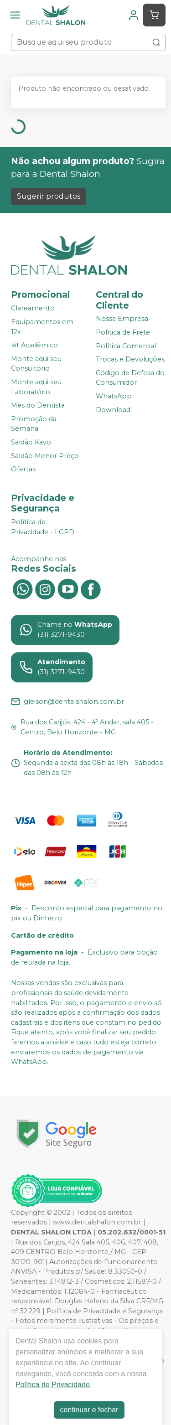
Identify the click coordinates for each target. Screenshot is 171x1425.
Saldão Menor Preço (45, 456)
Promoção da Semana (34, 424)
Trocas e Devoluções (130, 359)
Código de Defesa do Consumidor (130, 378)
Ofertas (23, 469)
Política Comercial (126, 346)
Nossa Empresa (122, 319)
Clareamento (33, 309)
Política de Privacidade (53, 1385)
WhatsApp (114, 396)
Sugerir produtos (48, 196)
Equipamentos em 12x (42, 327)
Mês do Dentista (38, 405)
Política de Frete (123, 332)
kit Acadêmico (34, 345)
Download (113, 410)
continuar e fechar (89, 1410)
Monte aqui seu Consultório (36, 364)
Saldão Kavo (31, 442)
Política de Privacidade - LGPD (42, 527)
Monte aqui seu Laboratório (36, 387)
